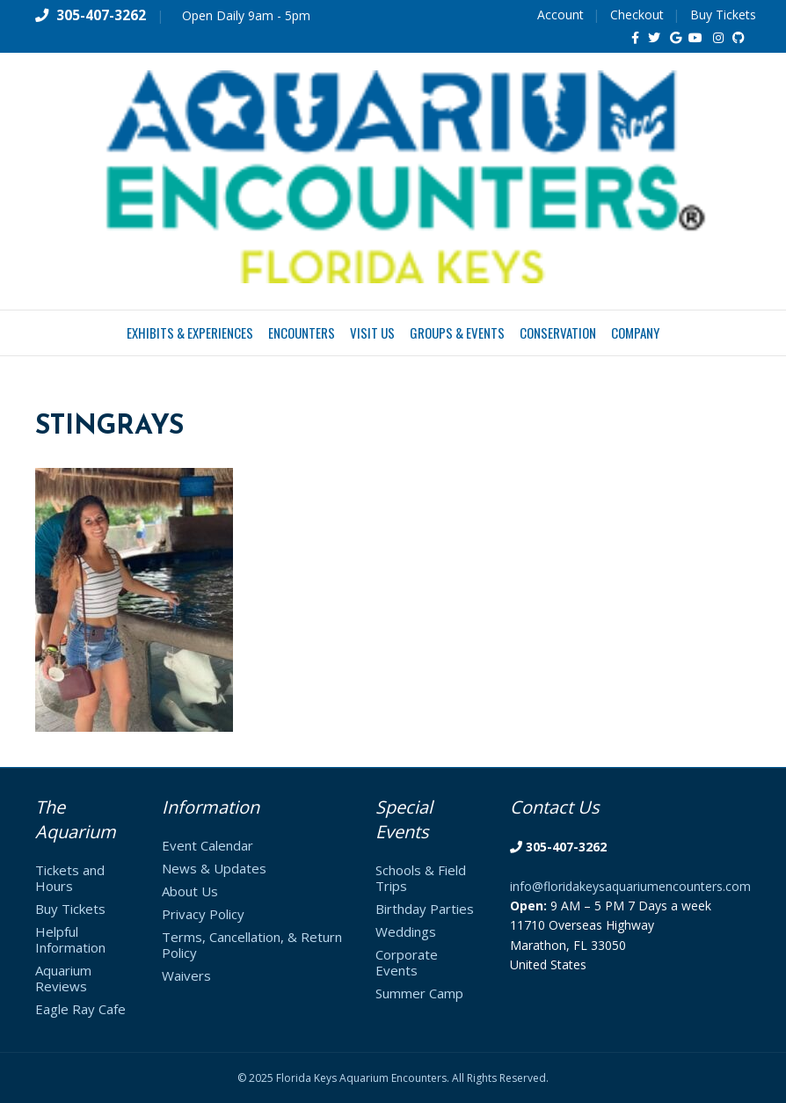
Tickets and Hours (70, 878)
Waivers (186, 975)
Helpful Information (70, 939)
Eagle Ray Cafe (80, 1009)
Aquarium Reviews (63, 978)
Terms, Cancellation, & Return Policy (252, 945)
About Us (190, 891)
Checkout (637, 14)
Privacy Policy (203, 914)
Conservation (558, 332)
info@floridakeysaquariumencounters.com (630, 886)
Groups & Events (457, 332)
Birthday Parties (424, 909)
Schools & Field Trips (420, 878)
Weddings (405, 931)
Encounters (301, 332)
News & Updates (214, 868)
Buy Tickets (723, 14)
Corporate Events (406, 962)
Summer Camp (419, 993)
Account (560, 14)
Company (635, 332)
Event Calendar (207, 845)
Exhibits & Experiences (190, 332)
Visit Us (372, 332)
